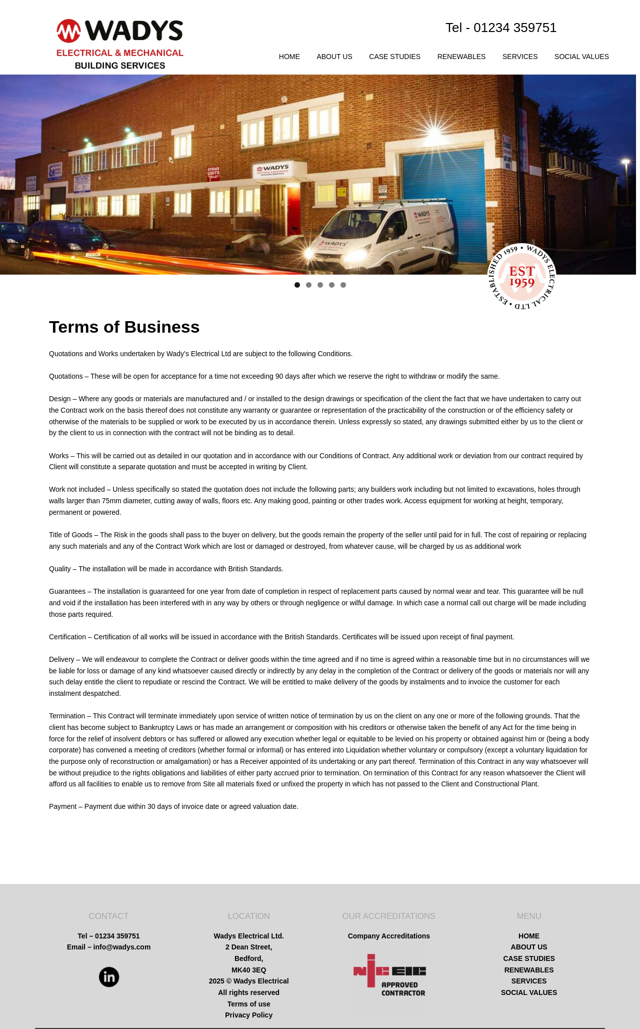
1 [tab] (297, 285)
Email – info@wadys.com (109, 947)
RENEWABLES (462, 57)
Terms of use (249, 1004)
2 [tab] (309, 285)
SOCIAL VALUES (581, 57)
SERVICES (520, 57)
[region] (320, 175)
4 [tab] (331, 285)
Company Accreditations (389, 936)
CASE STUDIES (394, 57)
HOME (289, 57)
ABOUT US (334, 57)
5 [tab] (343, 285)
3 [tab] (320, 285)
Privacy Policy (248, 1015)
